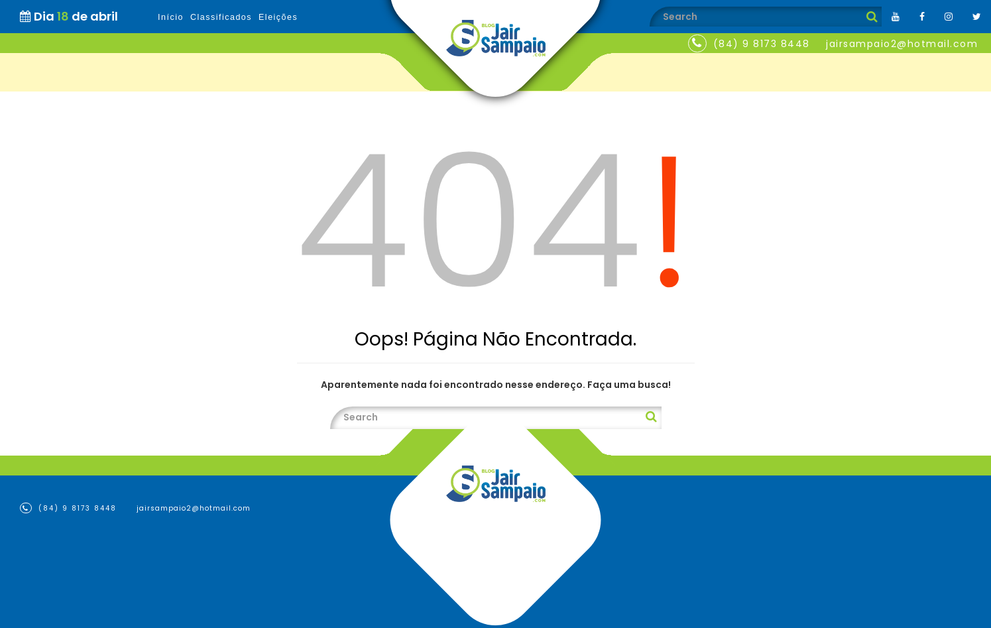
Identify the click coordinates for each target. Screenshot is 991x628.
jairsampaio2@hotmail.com (902, 43)
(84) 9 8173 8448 (761, 43)
